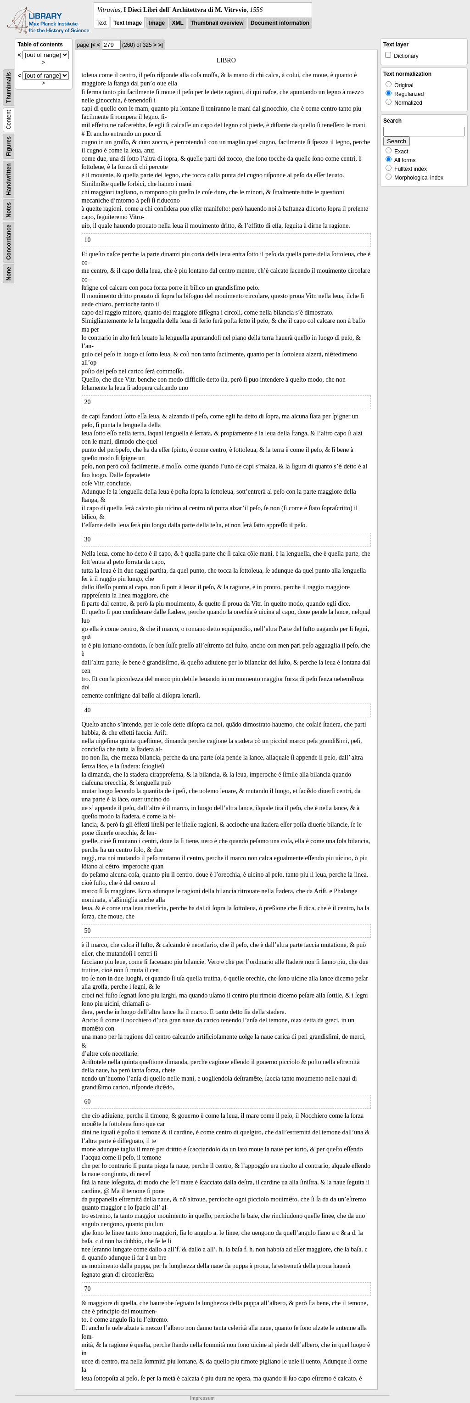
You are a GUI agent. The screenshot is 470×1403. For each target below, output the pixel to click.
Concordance (9, 242)
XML (178, 23)
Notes (9, 209)
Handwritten (9, 179)
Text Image (127, 23)
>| (160, 45)
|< (93, 45)
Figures (9, 146)
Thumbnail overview (216, 23)
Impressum (202, 1398)
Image (157, 23)
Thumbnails (9, 87)
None (9, 274)
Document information (280, 23)
